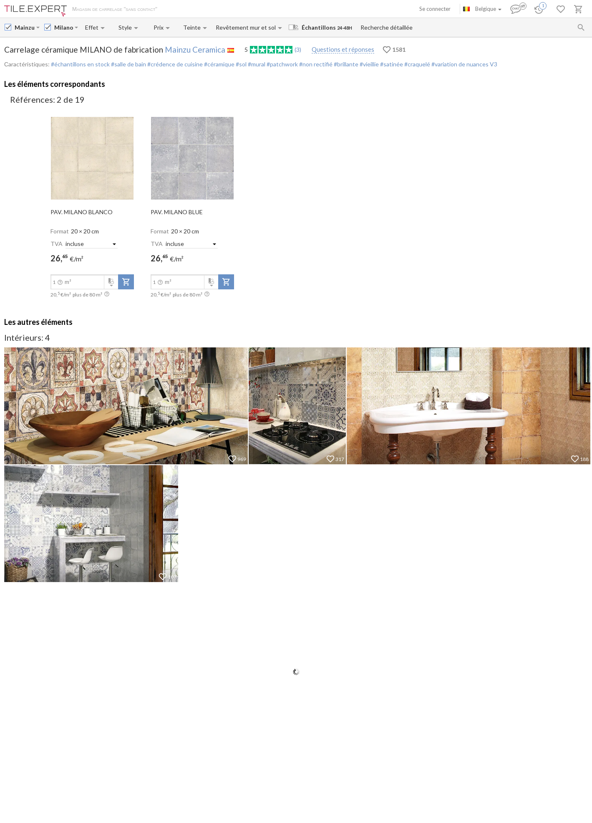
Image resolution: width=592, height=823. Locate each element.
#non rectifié (315, 64)
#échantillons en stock (80, 64)
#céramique (218, 64)
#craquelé (416, 64)
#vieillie (368, 64)
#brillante (345, 64)
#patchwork (281, 64)
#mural (256, 64)
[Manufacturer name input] (24, 27)
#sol (240, 64)
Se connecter (435, 8)
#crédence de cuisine (174, 64)
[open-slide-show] (92, 157)
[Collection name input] (63, 27)
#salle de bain (128, 64)
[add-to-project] (126, 281)
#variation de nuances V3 (463, 64)
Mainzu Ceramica (195, 49)
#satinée (391, 64)
